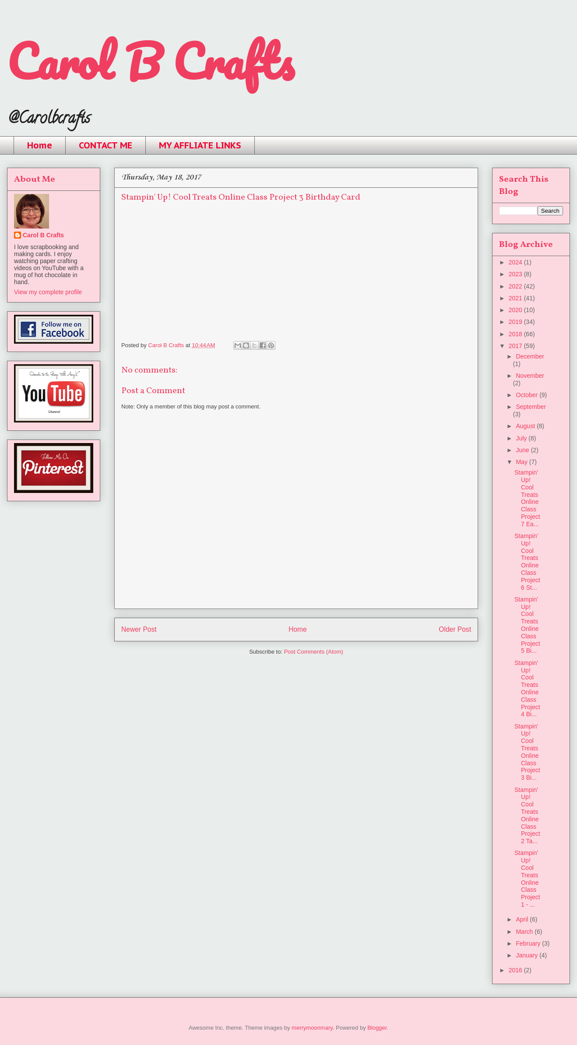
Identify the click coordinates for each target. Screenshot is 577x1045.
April (523, 919)
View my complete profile (48, 292)
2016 (516, 970)
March (525, 931)
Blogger (377, 1027)
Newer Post (139, 629)
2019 (516, 321)
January (527, 955)
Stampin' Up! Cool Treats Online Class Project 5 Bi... (527, 625)
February (529, 943)
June (523, 450)
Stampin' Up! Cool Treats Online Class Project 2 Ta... (527, 815)
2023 (516, 274)
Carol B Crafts (150, 61)
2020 (516, 309)
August (526, 425)
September (530, 406)
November (530, 375)
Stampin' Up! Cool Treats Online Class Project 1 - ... (527, 878)
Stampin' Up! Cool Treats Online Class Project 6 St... (527, 561)
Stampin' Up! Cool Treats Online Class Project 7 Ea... (527, 498)
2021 (516, 298)
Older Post (455, 629)
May (522, 461)
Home (39, 145)
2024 (516, 262)
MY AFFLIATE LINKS (200, 145)
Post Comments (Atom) (313, 651)
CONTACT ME (105, 145)
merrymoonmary (312, 1027)
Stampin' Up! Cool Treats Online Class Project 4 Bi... (527, 688)
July (522, 438)
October (527, 394)
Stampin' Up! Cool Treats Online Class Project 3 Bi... (527, 752)
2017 (516, 345)
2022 (516, 286)
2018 (516, 334)
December (530, 356)
